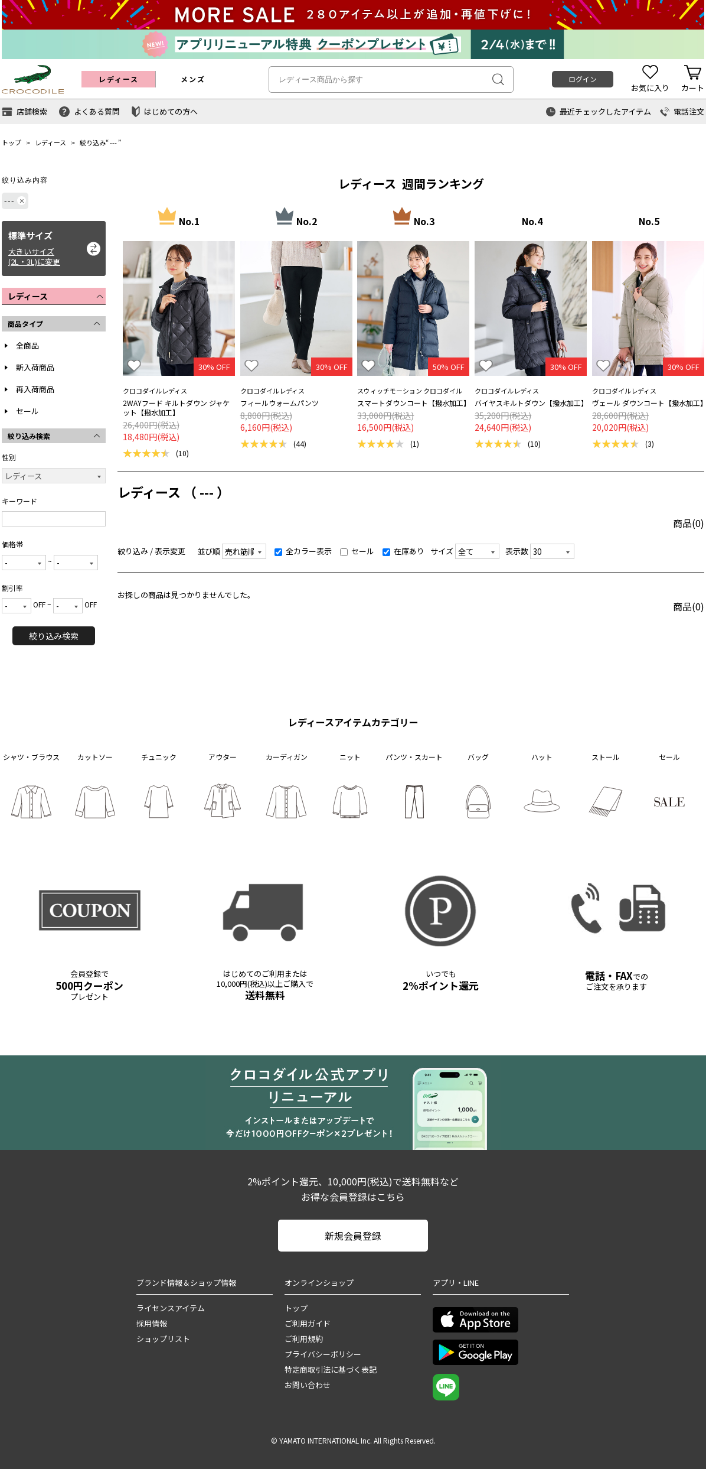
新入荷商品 (35, 367)
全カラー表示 (303, 551)
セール (27, 411)
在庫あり (403, 551)
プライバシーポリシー (323, 1354)
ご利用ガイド (308, 1323)
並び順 (208, 551)
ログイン (582, 79)
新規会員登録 (353, 1235)
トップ (11, 142)
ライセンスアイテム (170, 1308)
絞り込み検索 (54, 636)
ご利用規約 (304, 1338)
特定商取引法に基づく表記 (331, 1369)
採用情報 (151, 1323)
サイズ (441, 551)
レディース (50, 142)
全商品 (27, 345)
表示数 (516, 551)
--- (113, 142)
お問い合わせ (308, 1384)
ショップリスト (163, 1338)
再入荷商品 (35, 389)
